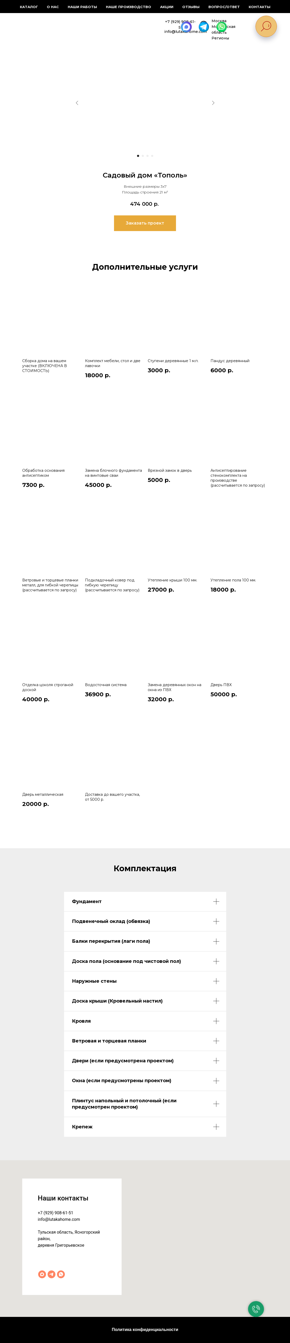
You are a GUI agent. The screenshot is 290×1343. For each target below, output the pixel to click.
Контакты (259, 7)
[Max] (42, 1274)
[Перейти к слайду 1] (138, 156)
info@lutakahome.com (59, 1219)
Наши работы (82, 7)
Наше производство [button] (128, 7)
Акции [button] (166, 7)
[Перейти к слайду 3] (147, 156)
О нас (53, 7)
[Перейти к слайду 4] (152, 156)
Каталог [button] (29, 7)
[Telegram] (51, 1274)
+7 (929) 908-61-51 (55, 1212)
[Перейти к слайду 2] (143, 156)
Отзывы (191, 7)
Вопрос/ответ (224, 7)
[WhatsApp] (61, 1274)
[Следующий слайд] (213, 103)
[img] (39, 26)
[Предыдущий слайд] (77, 103)
